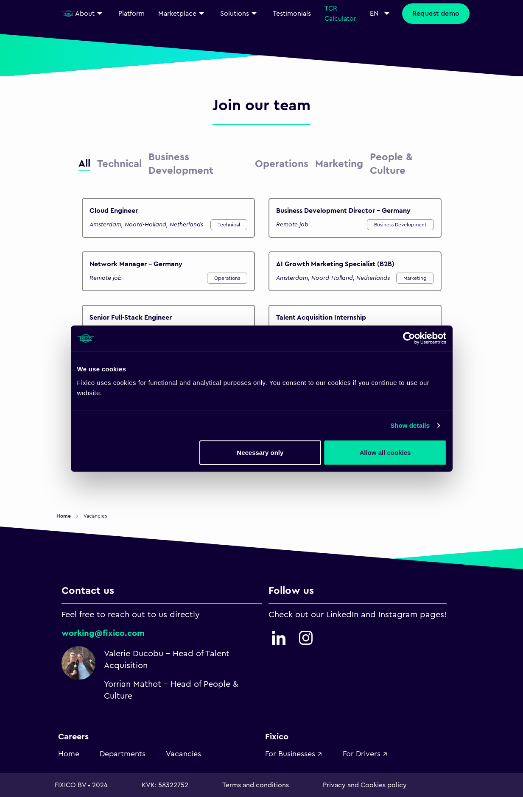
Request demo (436, 13)
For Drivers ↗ (365, 754)
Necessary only (260, 452)
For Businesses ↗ (293, 754)
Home (64, 515)
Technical (229, 224)
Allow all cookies (385, 452)
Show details (410, 425)
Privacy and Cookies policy (365, 785)
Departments (122, 754)
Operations (227, 278)
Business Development (400, 224)
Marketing (415, 278)
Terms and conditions (255, 785)
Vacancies (183, 754)
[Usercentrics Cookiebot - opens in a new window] (409, 338)
